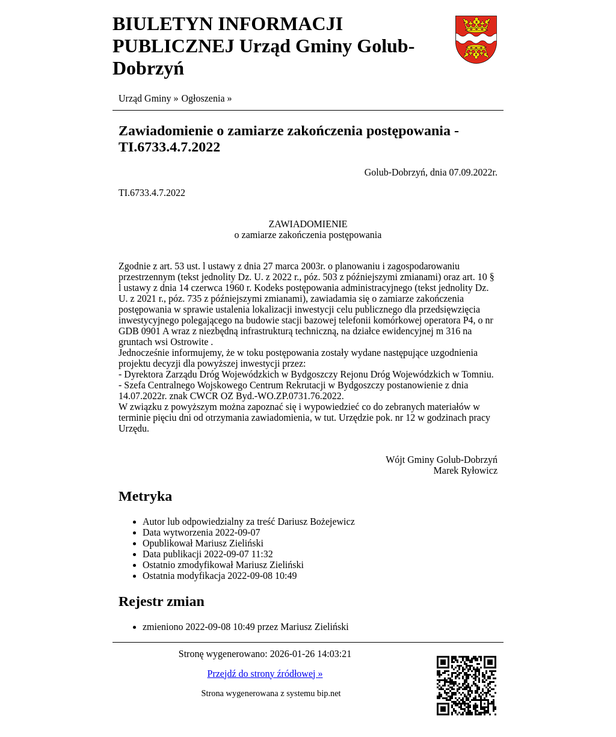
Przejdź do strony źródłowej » (265, 673)
